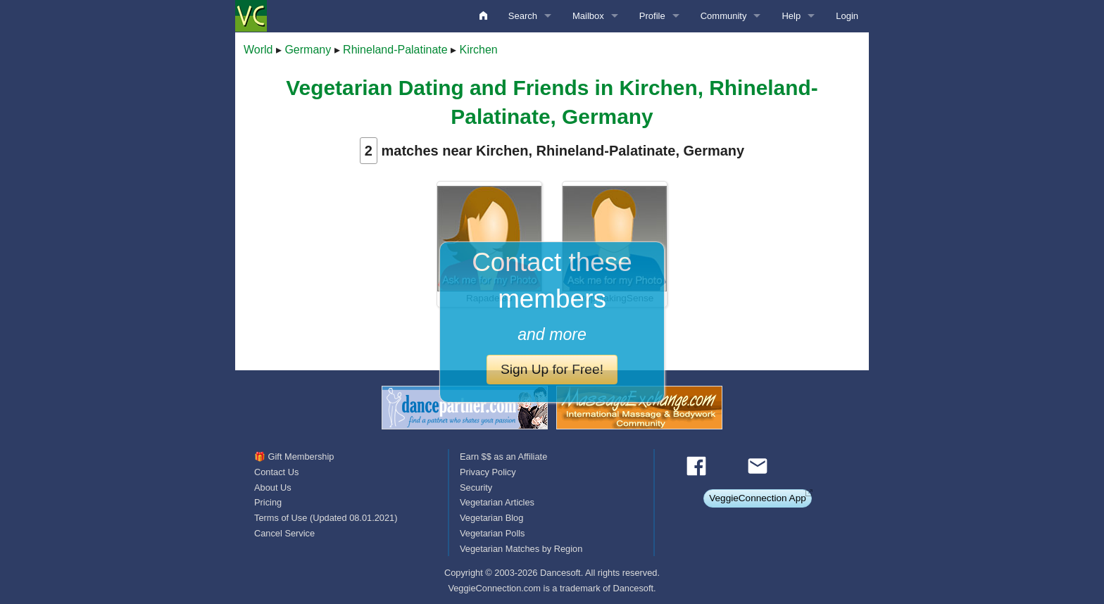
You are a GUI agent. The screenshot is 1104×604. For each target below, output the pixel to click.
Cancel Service (284, 533)
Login (847, 16)
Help (791, 16)
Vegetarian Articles (497, 502)
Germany (307, 50)
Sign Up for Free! (552, 369)
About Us (272, 487)
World (258, 50)
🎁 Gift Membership (294, 456)
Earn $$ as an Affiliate (503, 456)
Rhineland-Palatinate (395, 50)
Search (522, 16)
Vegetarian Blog (491, 517)
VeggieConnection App (757, 498)
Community (724, 16)
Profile (652, 16)
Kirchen (479, 50)
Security (476, 487)
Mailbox (588, 16)
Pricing (268, 502)
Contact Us (276, 472)
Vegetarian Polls (492, 533)
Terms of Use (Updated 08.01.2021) (325, 517)
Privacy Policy (488, 472)
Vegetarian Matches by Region (521, 548)
